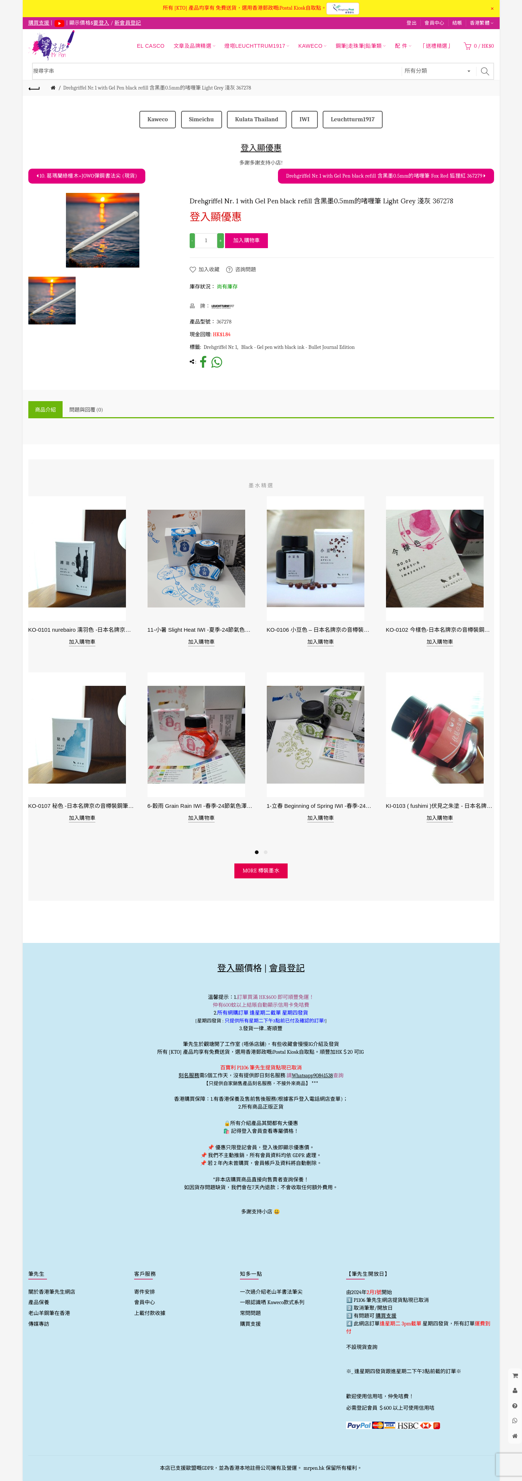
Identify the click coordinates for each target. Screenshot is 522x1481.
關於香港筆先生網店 (51, 1292)
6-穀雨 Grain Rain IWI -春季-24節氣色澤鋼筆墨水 (202, 806)
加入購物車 (246, 240)
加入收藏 (209, 269)
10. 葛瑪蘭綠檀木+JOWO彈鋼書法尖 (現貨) (87, 176)
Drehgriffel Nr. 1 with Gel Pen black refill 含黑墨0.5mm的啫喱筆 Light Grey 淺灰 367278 (157, 88)
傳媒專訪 (38, 1324)
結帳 (457, 23)
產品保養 (38, 1302)
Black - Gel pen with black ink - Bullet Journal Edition (298, 347)
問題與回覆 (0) (86, 410)
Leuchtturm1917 (352, 119)
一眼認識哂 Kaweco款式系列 (272, 1302)
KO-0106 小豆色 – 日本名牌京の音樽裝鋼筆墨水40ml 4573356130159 (321, 630)
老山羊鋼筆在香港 (49, 1313)
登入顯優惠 (261, 148)
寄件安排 (144, 1292)
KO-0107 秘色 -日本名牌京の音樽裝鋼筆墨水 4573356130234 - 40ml (82, 806)
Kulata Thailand (256, 119)
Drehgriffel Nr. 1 (220, 347)
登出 (411, 23)
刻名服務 (188, 1075)
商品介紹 (45, 410)
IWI (305, 119)
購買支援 (250, 1324)
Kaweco (158, 119)
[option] (51, 300)
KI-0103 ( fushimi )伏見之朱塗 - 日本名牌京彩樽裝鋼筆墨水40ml (440, 806)
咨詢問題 (245, 269)
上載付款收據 (149, 1313)
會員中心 (434, 23)
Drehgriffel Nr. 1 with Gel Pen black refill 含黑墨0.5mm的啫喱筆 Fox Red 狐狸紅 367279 (386, 176)
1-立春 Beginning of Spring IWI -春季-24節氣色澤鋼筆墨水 (321, 806)
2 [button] (266, 852)
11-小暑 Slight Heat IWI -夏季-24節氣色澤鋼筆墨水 (202, 630)
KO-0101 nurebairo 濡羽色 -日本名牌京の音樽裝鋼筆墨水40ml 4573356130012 (82, 630)
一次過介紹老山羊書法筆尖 (271, 1292)
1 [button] (257, 852)
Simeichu (201, 119)
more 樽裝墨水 (261, 871)
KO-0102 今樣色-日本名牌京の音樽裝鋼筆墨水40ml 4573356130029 (440, 630)
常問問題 (250, 1313)
